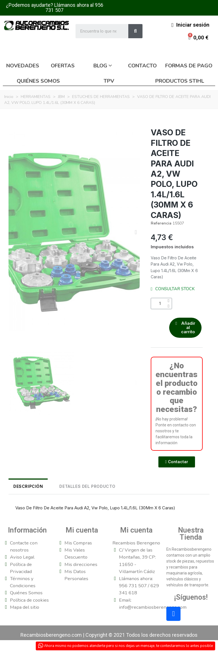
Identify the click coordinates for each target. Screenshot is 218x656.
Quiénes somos (38, 81)
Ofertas (63, 65)
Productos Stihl (179, 81)
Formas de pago (188, 65)
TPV (109, 81)
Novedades (22, 65)
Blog (100, 65)
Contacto (142, 65)
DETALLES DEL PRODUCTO (73, 488)
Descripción (23, 488)
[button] (12, 232)
